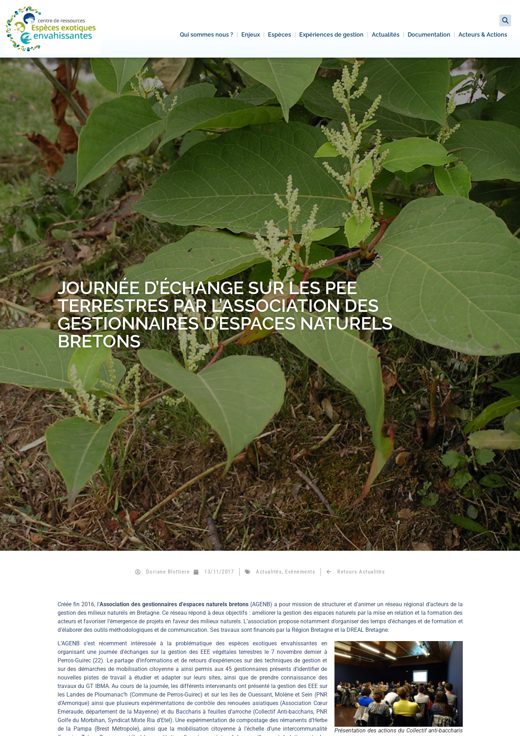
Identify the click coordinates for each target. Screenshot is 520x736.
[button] (505, 20)
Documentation (429, 34)
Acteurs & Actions (483, 34)
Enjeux (250, 34)
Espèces (279, 34)
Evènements (300, 572)
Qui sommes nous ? (206, 34)
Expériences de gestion (331, 34)
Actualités (386, 34)
